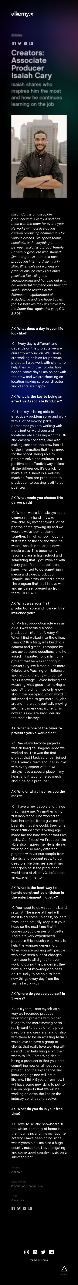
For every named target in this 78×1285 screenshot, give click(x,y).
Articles (16, 35)
